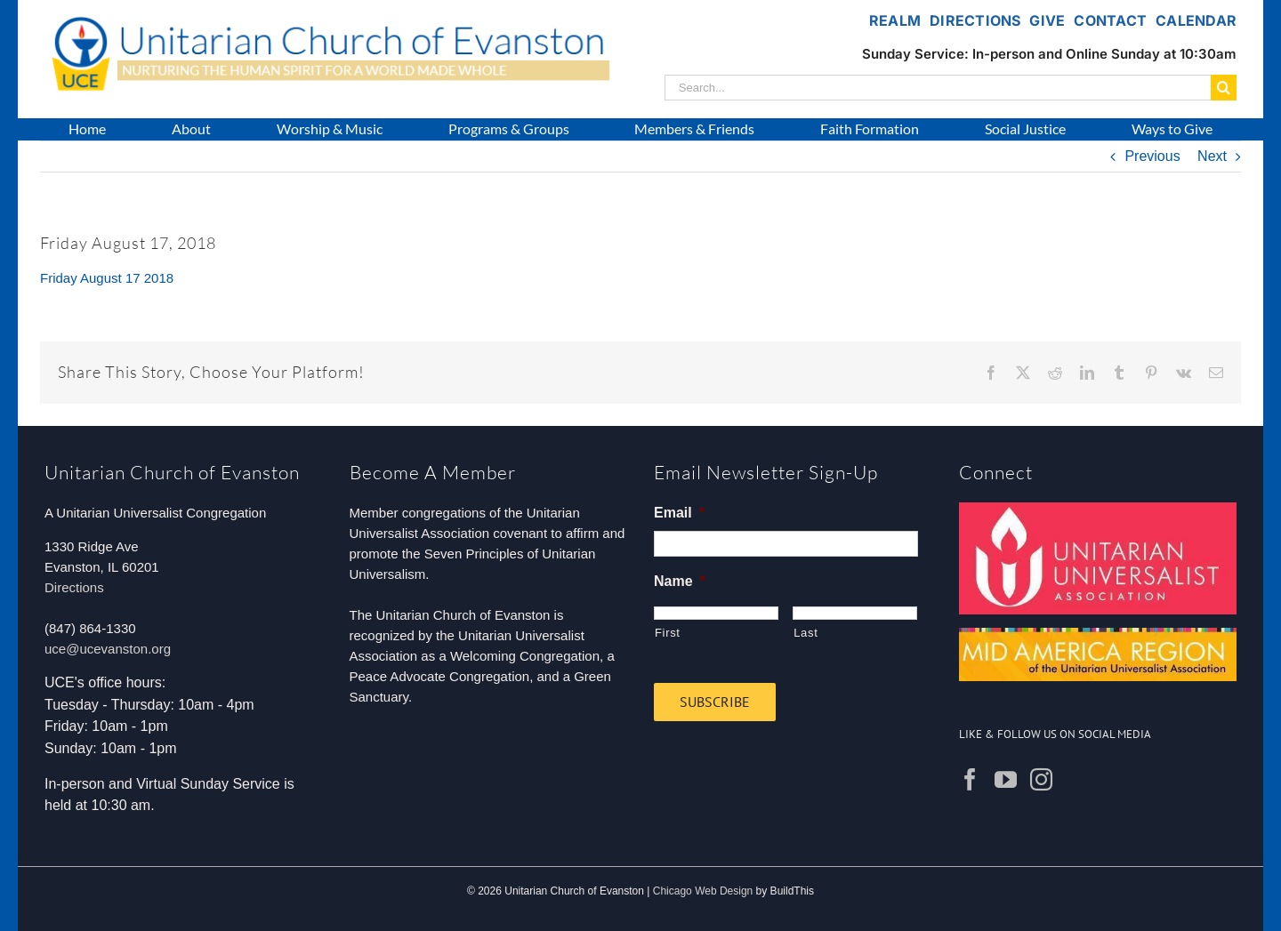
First (668, 632)
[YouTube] (1006, 779)
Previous (1152, 156)
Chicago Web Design (703, 891)
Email (679, 512)
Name (679, 581)
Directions (74, 587)
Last (806, 632)
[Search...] (938, 87)
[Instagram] (1041, 779)
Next (1212, 156)
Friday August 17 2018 (106, 277)
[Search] (1224, 87)
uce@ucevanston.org (107, 648)
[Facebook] (970, 779)
